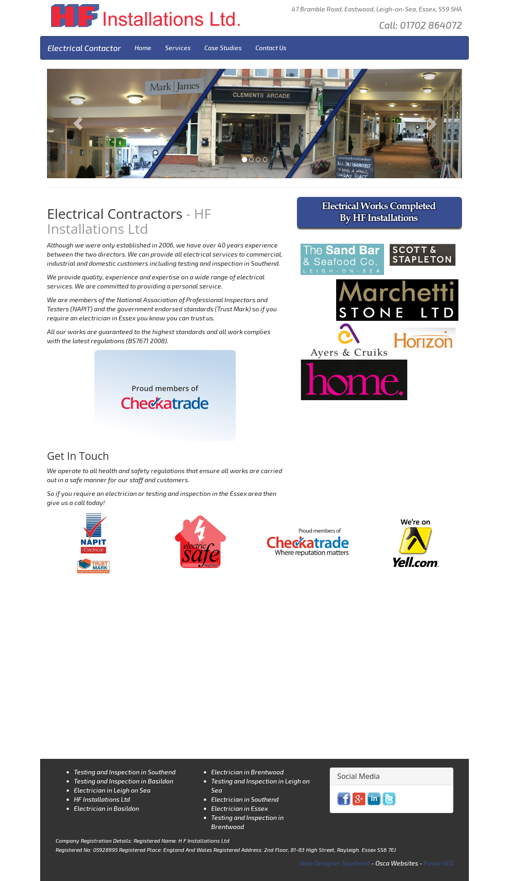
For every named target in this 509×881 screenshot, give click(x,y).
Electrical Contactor (84, 48)
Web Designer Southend (335, 863)
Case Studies (223, 48)
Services (178, 48)
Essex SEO (438, 863)
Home (143, 48)
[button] (78, 123)
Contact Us (270, 48)
